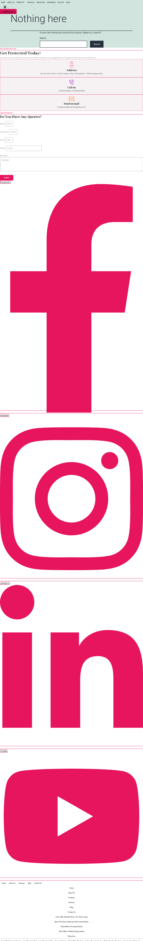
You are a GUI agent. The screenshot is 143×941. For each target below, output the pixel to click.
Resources (71, 936)
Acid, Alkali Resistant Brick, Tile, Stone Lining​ (71, 917)
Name (2, 124)
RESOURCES (51, 2)
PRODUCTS (20, 2)
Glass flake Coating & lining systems (71, 931)
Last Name (4, 132)
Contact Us (38, 883)
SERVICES (30, 2)
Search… (43, 38)
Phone (3, 148)
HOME (3, 2)
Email (2, 140)
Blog (29, 883)
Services (22, 883)
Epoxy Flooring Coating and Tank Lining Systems (71, 921)
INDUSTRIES (40, 2)
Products (71, 897)
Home (4, 883)
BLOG (68, 2)
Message (3, 155)
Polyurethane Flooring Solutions (71, 926)
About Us (12, 883)
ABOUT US (10, 2)
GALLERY (61, 2)
